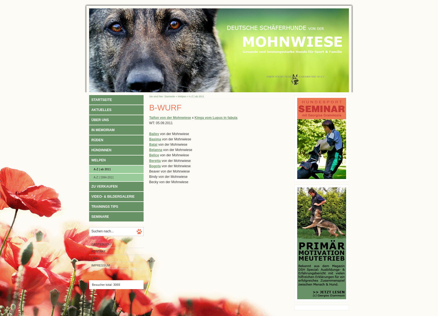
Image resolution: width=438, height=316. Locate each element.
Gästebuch (100, 244)
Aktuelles (101, 110)
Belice (154, 155)
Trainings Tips (104, 207)
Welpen (98, 160)
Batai (153, 145)
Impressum (100, 265)
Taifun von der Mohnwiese (170, 118)
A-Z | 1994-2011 (104, 177)
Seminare (100, 217)
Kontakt (98, 251)
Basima (155, 139)
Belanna (155, 150)
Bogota (155, 166)
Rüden (97, 140)
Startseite (101, 100)
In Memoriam (103, 130)
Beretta (155, 161)
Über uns (100, 120)
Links (95, 258)
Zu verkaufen (104, 186)
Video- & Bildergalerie (113, 197)
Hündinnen (101, 150)
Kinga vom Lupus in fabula (215, 118)
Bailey (154, 134)
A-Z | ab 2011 (102, 169)
